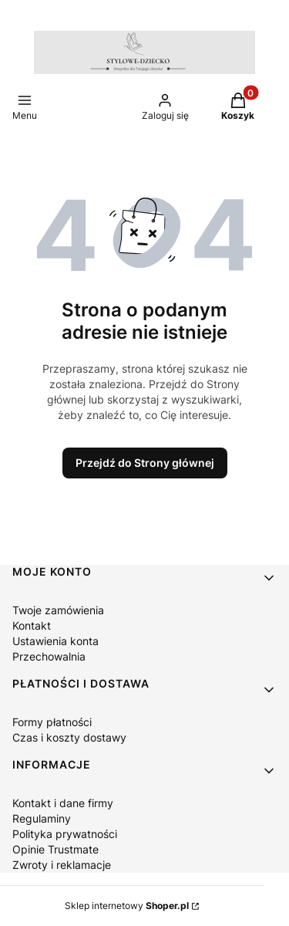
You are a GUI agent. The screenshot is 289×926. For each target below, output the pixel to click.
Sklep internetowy (127, 905)
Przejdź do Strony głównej (145, 462)
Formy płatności (52, 721)
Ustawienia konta (55, 640)
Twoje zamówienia (58, 610)
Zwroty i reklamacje (61, 864)
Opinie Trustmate (55, 849)
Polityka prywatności (64, 833)
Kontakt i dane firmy (62, 802)
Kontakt (31, 625)
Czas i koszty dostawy (69, 737)
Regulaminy (41, 818)
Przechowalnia (49, 656)
